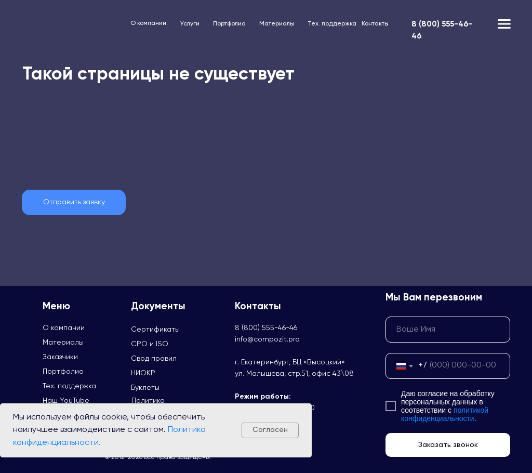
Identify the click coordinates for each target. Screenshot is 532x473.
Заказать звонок (448, 445)
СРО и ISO (149, 344)
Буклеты (145, 387)
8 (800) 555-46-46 (266, 328)
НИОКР (143, 373)
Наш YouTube (66, 400)
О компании (148, 23)
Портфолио (229, 24)
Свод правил (154, 358)
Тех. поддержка (332, 24)
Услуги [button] (190, 24)
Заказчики (60, 357)
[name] (447, 330)
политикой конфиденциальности (444, 414)
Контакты (375, 24)
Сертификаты (155, 329)
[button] (74, 202)
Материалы (276, 24)
